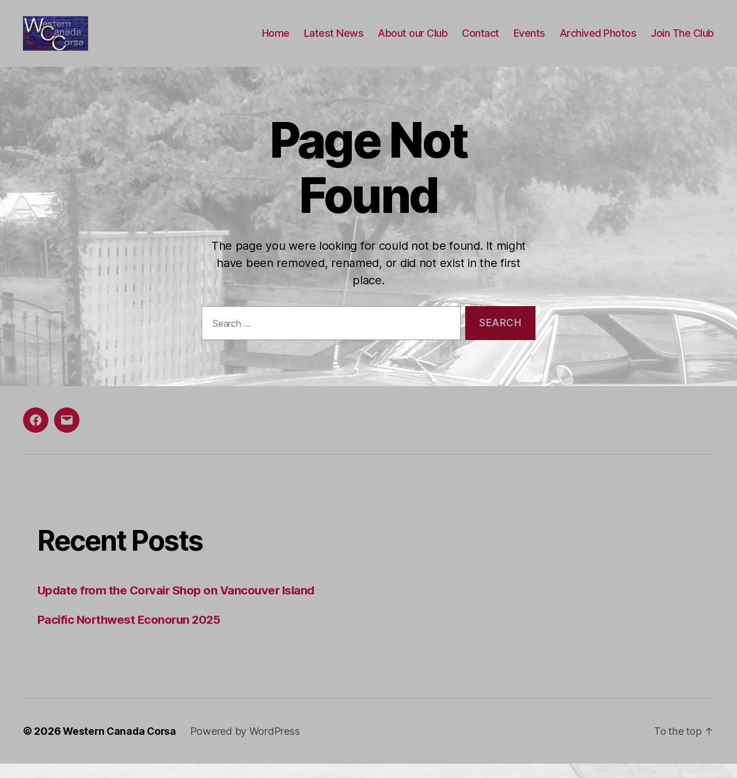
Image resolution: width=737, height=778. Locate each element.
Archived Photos (598, 41)
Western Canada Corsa (121, 745)
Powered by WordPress (248, 745)
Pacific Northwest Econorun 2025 (131, 634)
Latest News (334, 41)
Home (276, 41)
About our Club (412, 41)
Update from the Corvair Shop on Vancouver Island (179, 604)
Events (529, 41)
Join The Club (682, 41)
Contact (480, 41)
